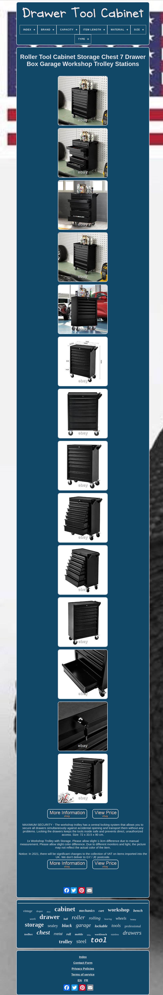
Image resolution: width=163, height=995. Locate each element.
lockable (101, 926)
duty (49, 911)
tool (98, 940)
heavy (133, 919)
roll (68, 934)
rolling (94, 918)
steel (81, 941)
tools (116, 925)
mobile (79, 934)
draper (39, 911)
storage (34, 924)
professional (133, 926)
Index (83, 956)
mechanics (87, 911)
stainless (115, 934)
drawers (132, 933)
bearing (108, 919)
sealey (53, 925)
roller (78, 917)
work (33, 918)
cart (101, 911)
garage (83, 925)
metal (58, 934)
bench (138, 911)
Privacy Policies (83, 968)
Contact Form (83, 962)
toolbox (28, 934)
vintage (27, 911)
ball (66, 918)
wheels (121, 918)
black (67, 925)
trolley (65, 941)
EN (80, 980)
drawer (50, 916)
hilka (89, 935)
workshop (118, 910)
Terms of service (82, 974)
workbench (101, 934)
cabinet (65, 909)
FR (86, 980)
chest (43, 932)
